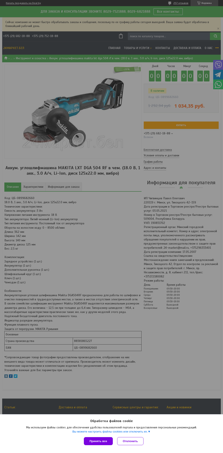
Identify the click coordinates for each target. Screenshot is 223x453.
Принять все (98, 441)
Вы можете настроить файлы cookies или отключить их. (110, 431)
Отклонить (130, 441)
